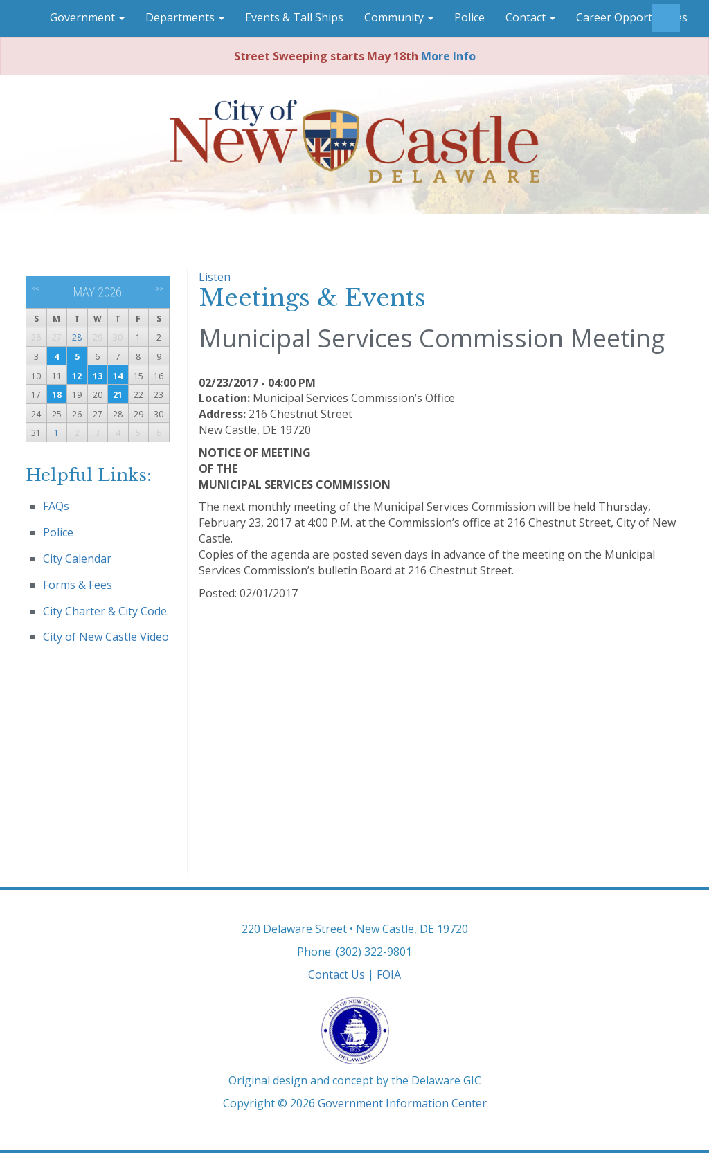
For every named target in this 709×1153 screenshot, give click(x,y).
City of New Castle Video (106, 636)
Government (87, 17)
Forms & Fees (77, 584)
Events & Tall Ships (294, 17)
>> (159, 288)
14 (118, 376)
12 (77, 376)
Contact (530, 17)
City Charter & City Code (105, 611)
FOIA (389, 974)
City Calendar (77, 558)
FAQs (56, 506)
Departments (184, 17)
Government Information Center (402, 1103)
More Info (448, 56)
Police (469, 17)
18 (57, 395)
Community (398, 17)
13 (97, 376)
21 (118, 395)
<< (35, 288)
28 (77, 337)
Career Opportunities (632, 17)
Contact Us (336, 974)
